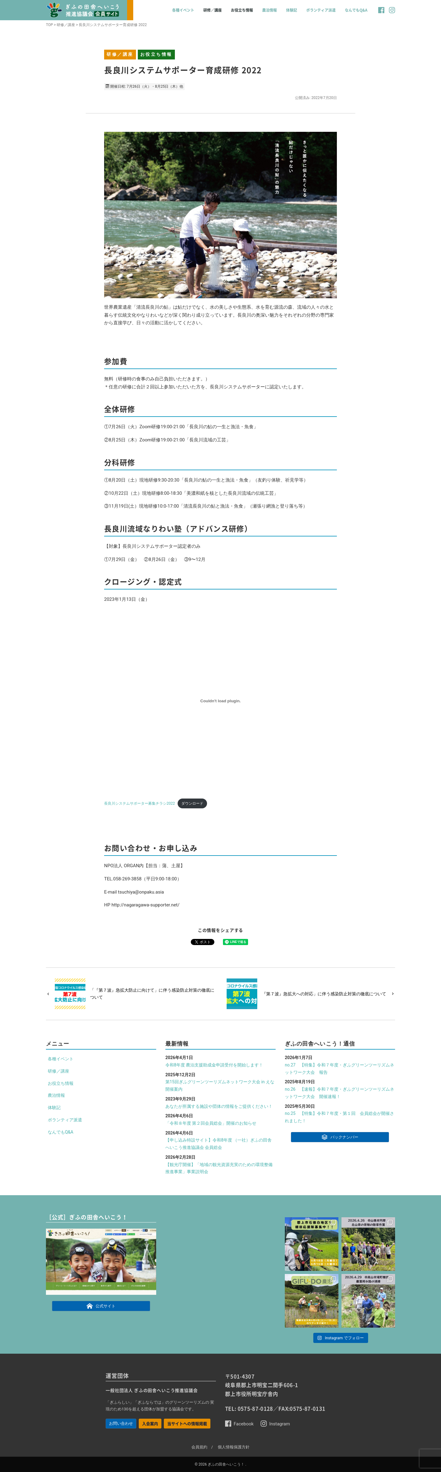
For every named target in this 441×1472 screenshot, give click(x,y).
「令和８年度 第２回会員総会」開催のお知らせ (210, 1123)
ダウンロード (192, 803)
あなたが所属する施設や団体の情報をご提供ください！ (219, 1106)
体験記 (291, 10)
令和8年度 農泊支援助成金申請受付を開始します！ (214, 1064)
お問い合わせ (121, 1423)
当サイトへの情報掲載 (187, 1423)
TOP (49, 25)
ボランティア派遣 (321, 10)
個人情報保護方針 (234, 1447)
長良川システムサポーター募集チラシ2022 (139, 803)
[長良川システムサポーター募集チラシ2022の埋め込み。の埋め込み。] (220, 701)
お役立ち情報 (242, 10)
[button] (381, 13)
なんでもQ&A (356, 10)
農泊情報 (269, 10)
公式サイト (101, 1305)
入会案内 (150, 1423)
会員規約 (199, 1447)
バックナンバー (340, 1137)
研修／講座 (212, 10)
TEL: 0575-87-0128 (249, 1408)
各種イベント (183, 10)
